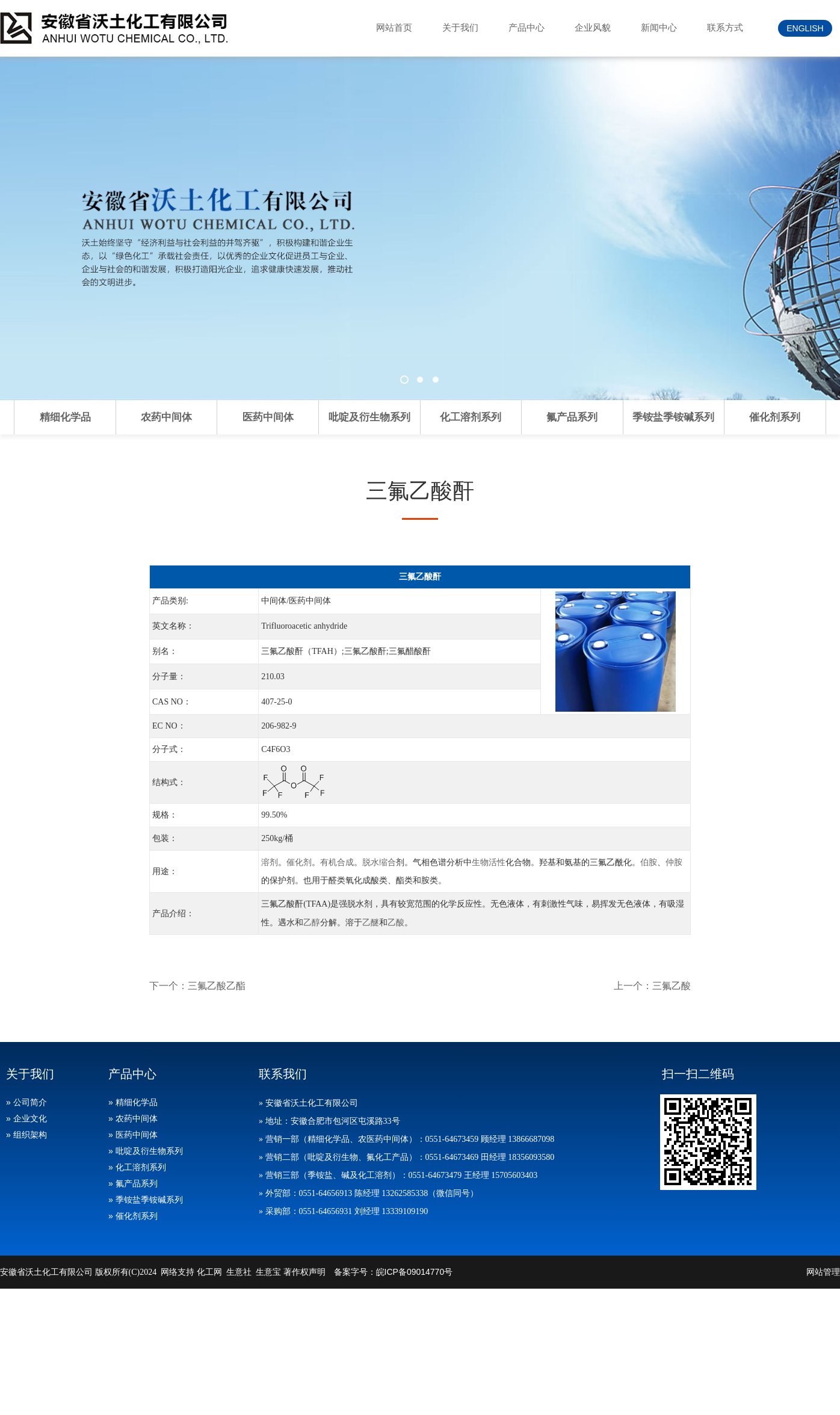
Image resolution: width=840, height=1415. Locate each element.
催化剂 (299, 862)
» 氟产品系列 (133, 1183)
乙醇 (311, 922)
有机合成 (337, 862)
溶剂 (269, 862)
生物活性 (488, 862)
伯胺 (648, 862)
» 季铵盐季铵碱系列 (145, 1199)
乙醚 (370, 922)
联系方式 (725, 27)
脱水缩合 (379, 862)
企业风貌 (593, 27)
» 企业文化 (26, 1118)
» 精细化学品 (133, 1102)
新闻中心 (659, 27)
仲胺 (674, 862)
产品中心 (526, 27)
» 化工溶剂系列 (137, 1167)
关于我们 (460, 27)
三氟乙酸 (671, 986)
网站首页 (394, 27)
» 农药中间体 (133, 1118)
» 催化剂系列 (133, 1216)
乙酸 (396, 922)
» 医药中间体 (133, 1134)
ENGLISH (804, 28)
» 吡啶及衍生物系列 (145, 1151)
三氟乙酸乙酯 (217, 986)
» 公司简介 (26, 1102)
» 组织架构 (26, 1134)
